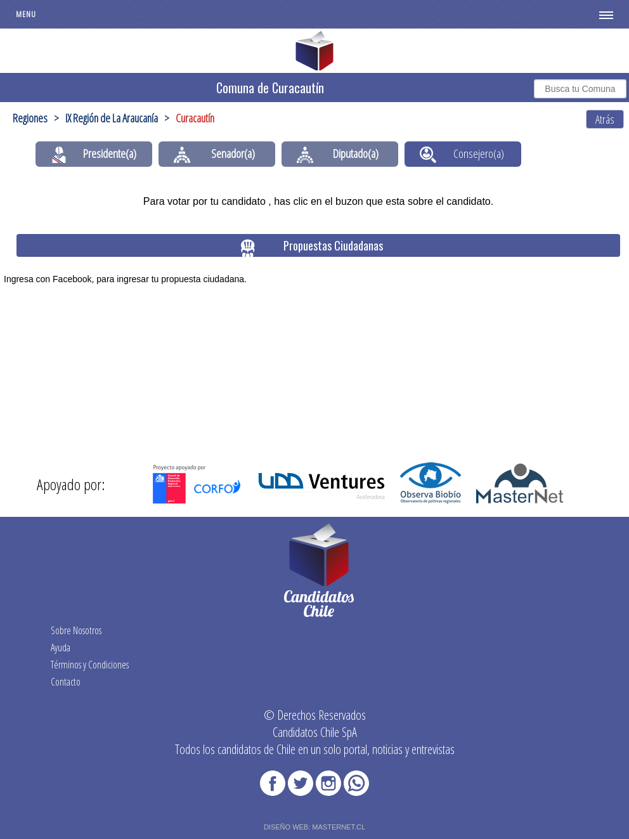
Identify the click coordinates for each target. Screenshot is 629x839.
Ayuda (60, 647)
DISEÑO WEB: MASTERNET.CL (314, 827)
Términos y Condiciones (90, 665)
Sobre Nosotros (76, 630)
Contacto (66, 682)
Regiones (30, 118)
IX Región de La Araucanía (111, 118)
